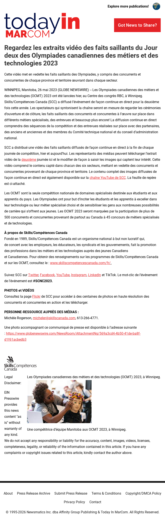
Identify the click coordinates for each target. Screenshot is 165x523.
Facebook (47, 275)
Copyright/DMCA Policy (143, 493)
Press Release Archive (33, 493)
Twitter (33, 275)
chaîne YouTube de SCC (108, 178)
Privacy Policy (74, 502)
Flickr (36, 296)
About (8, 493)
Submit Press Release (70, 493)
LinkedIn (94, 275)
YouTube (63, 275)
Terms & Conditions (106, 493)
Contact (95, 502)
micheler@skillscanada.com (54, 318)
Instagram (79, 275)
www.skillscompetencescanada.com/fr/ (80, 263)
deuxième (28, 160)
